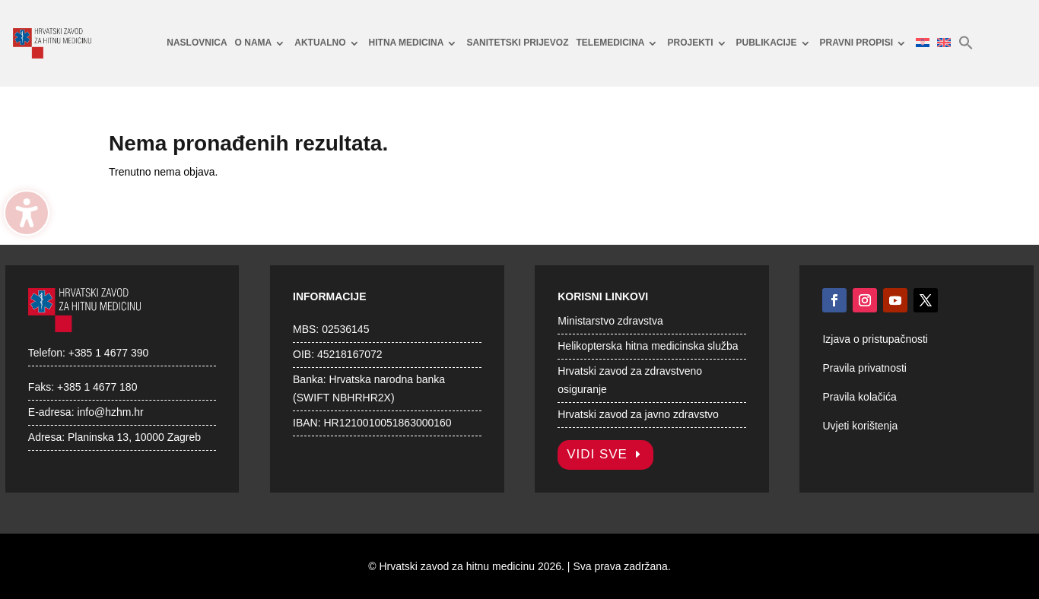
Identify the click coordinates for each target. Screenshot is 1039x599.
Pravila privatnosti (864, 368)
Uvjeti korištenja (860, 426)
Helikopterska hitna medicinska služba (648, 346)
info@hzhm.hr (110, 412)
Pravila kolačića (859, 397)
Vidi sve (597, 454)
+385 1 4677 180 (97, 387)
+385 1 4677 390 (108, 353)
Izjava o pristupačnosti (875, 339)
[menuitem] (197, 43)
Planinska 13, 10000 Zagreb (134, 437)
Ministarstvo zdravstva (610, 321)
